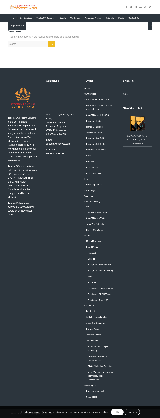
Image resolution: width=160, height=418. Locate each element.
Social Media (92, 247)
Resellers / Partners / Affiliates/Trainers (97, 358)
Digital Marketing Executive (100, 366)
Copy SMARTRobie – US (97, 99)
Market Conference (95, 127)
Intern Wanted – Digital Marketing (98, 348)
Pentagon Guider (94, 121)
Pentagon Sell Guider (96, 144)
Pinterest (92, 253)
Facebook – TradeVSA (98, 300)
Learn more (132, 412)
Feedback (90, 311)
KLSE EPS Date (93, 173)
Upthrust (90, 161)
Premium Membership (96, 391)
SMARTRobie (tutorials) (97, 212)
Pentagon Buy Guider (96, 138)
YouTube (92, 282)
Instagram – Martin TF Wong (101, 270)
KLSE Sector (92, 167)
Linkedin (91, 259)
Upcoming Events (94, 184)
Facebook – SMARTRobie (99, 294)
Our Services (90, 94)
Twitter (91, 276)
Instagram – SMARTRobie (100, 264)
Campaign (90, 190)
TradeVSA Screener (93, 132)
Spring (89, 156)
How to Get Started (95, 230)
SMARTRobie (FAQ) (95, 218)
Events (87, 179)
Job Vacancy (92, 341)
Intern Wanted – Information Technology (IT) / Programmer (100, 376)
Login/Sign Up (90, 385)
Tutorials (88, 206)
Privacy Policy (92, 329)
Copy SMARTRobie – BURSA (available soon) (99, 107)
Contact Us (89, 306)
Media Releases (93, 241)
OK (117, 412)
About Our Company (95, 323)
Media (87, 235)
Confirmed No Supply (96, 150)
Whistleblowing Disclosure (98, 317)
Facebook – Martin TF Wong (100, 288)
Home (87, 88)
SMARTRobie (92, 397)
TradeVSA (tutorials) (95, 224)
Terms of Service (93, 335)
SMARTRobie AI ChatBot (97, 115)
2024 (125, 94)
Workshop (88, 196)
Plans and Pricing (92, 201)
